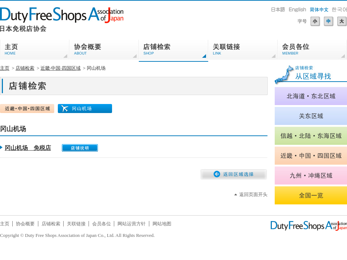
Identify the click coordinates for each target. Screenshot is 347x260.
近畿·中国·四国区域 (60, 68)
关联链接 (76, 223)
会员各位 (101, 223)
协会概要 (25, 223)
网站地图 (162, 223)
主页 (4, 68)
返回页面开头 (253, 194)
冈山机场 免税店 (28, 148)
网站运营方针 (131, 223)
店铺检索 (25, 68)
